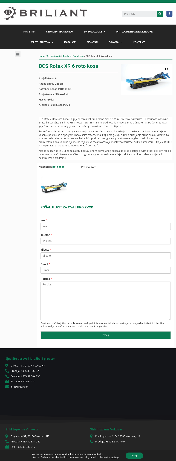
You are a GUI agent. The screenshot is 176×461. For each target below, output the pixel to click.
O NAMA (115, 42)
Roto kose (78, 56)
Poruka (46, 278)
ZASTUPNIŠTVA (42, 42)
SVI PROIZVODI (94, 31)
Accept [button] (134, 455)
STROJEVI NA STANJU (59, 31)
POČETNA (29, 31)
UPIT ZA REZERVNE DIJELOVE (134, 31)
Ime (44, 220)
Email (45, 264)
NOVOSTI (92, 42)
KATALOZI (70, 42)
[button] (103, 31)
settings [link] (115, 457)
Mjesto (46, 249)
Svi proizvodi (53, 56)
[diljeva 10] (116, 382)
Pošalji (105, 335)
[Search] (160, 14)
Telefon (46, 235)
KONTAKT (139, 42)
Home (42, 56)
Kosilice (66, 56)
